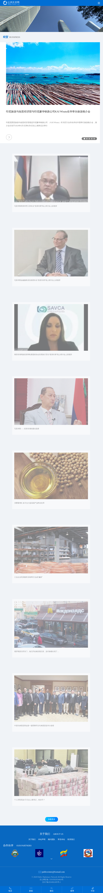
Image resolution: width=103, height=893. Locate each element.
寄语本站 (61, 839)
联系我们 (71, 839)
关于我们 (51, 833)
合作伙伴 (17, 845)
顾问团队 (51, 839)
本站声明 (41, 839)
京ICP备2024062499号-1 (51, 882)
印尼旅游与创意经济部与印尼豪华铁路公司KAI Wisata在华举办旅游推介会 (44, 111)
